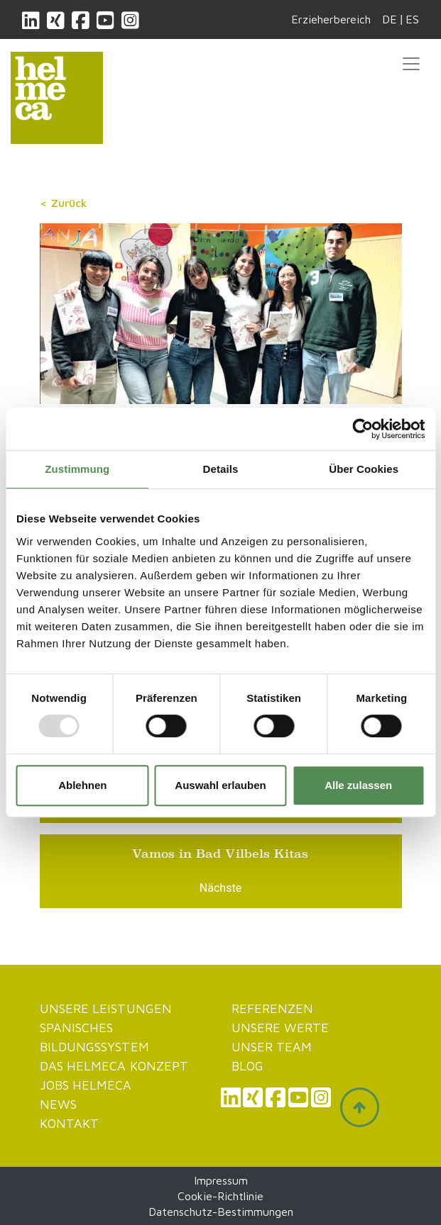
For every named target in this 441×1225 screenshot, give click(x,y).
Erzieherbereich (331, 19)
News (58, 1104)
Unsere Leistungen (106, 1008)
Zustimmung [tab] (77, 469)
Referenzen (273, 1008)
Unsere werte (281, 1027)
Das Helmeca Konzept (114, 1065)
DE (389, 19)
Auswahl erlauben (220, 785)
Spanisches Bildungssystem (94, 1037)
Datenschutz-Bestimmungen (220, 1211)
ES (412, 19)
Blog (247, 1065)
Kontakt (69, 1123)
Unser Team (272, 1046)
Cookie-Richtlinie (220, 1196)
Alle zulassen (358, 785)
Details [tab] (221, 469)
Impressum (221, 1180)
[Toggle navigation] (411, 63)
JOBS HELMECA (86, 1085)
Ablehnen (82, 785)
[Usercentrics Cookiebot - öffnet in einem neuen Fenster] (362, 429)
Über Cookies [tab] (363, 469)
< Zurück (64, 202)
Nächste (220, 888)
